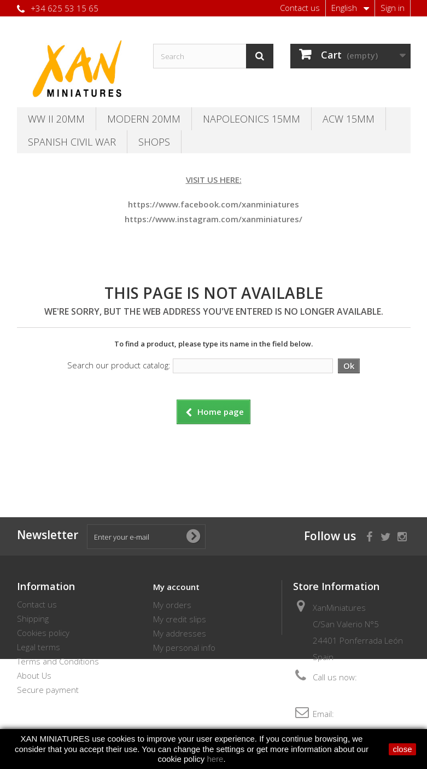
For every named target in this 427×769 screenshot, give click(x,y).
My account (176, 586)
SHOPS (154, 141)
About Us (34, 675)
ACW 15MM (349, 118)
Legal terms (38, 646)
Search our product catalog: (119, 365)
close (402, 749)
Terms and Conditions (58, 661)
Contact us (300, 7)
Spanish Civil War (72, 141)
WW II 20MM (56, 118)
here (215, 759)
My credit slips (179, 619)
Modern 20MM (143, 118)
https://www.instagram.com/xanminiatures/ (213, 218)
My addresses (179, 633)
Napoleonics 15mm (251, 118)
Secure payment (48, 689)
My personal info (184, 647)
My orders (172, 604)
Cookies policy (43, 632)
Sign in (393, 7)
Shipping (33, 618)
